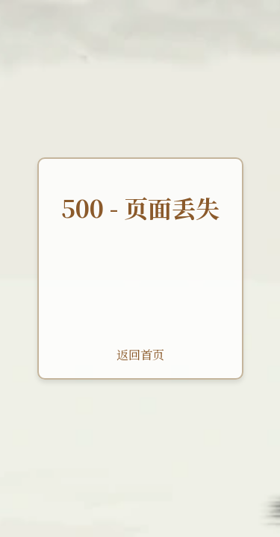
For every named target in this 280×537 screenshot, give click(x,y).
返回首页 (140, 354)
